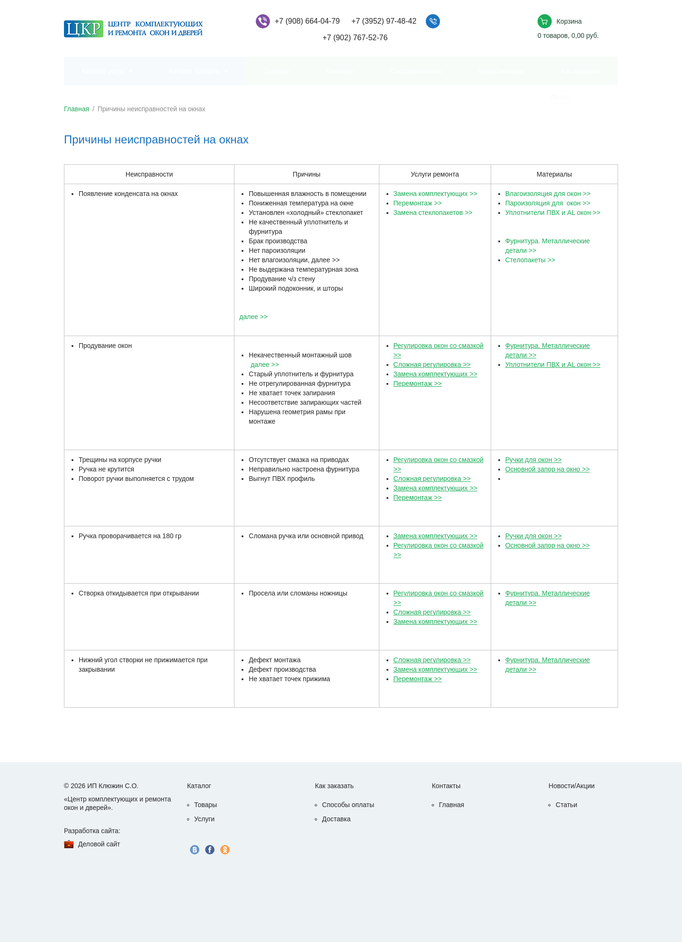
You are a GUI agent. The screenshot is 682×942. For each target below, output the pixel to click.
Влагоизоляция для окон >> (548, 193)
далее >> (253, 316)
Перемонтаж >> (418, 203)
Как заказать (580, 71)
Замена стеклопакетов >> (433, 212)
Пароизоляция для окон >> (548, 203)
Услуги (204, 819)
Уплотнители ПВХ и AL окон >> (553, 212)
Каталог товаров (194, 71)
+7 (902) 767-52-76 (355, 38)
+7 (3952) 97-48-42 (383, 21)
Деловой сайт (99, 844)
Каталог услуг (103, 71)
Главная (276, 71)
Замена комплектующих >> (435, 193)
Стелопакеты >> (530, 260)
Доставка (336, 819)
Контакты (339, 71)
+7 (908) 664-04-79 (307, 21)
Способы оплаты (416, 71)
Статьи (566, 805)
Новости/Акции (502, 71)
